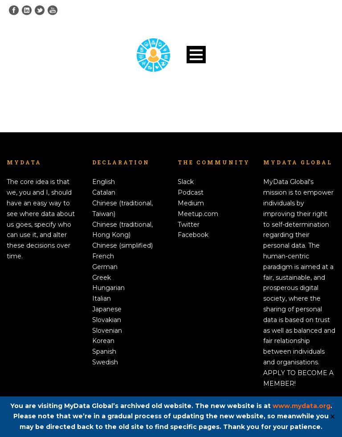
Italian (101, 298)
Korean (103, 341)
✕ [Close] (332, 417)
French (103, 256)
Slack (186, 182)
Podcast (191, 192)
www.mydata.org (301, 406)
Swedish (105, 362)
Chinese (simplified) (122, 245)
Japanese (107, 309)
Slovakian (106, 320)
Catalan (103, 192)
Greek (101, 278)
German (105, 267)
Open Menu (196, 54)
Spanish (104, 351)
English (103, 182)
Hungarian (108, 288)
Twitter (189, 225)
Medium (191, 203)
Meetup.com (198, 214)
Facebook (193, 235)
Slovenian (107, 331)
